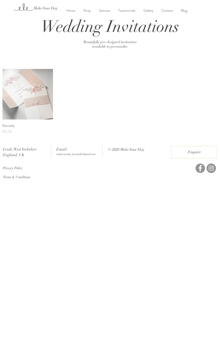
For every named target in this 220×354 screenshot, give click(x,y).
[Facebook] (200, 168)
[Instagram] (211, 168)
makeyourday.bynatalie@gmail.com (76, 154)
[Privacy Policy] (19, 168)
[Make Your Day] (45, 8)
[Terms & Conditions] (19, 177)
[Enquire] (194, 152)
